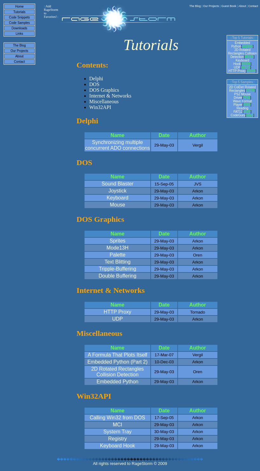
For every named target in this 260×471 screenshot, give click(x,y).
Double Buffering (117, 276)
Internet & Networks (110, 95)
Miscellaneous (104, 101)
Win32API (100, 107)
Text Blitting (118, 261)
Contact (253, 6)
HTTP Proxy (117, 312)
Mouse (117, 204)
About (242, 6)
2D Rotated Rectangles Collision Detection (117, 371)
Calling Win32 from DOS (117, 417)
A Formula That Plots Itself (117, 355)
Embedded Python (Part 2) (117, 362)
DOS (94, 84)
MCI (117, 424)
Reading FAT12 (240, 109)
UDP (117, 319)
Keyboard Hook (117, 445)
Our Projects (211, 6)
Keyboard (117, 197)
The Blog (195, 6)
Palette (118, 254)
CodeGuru (238, 115)
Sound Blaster (117, 183)
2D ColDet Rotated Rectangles (242, 88)
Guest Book (228, 6)
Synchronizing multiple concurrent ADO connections (117, 145)
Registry (117, 438)
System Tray (117, 431)
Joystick (117, 190)
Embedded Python (118, 381)
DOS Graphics (104, 90)
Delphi (96, 78)
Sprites (118, 240)
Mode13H (117, 247)
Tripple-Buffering (117, 269)
